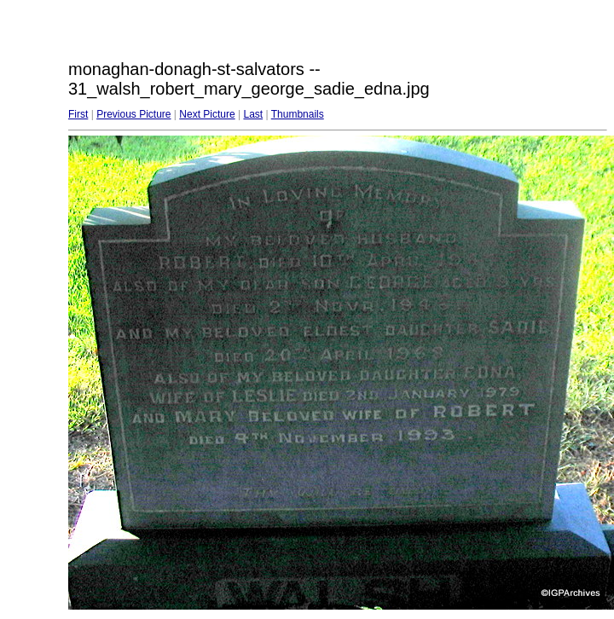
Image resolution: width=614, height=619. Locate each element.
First (78, 114)
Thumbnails (297, 114)
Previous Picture (133, 114)
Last (253, 114)
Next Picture (207, 114)
